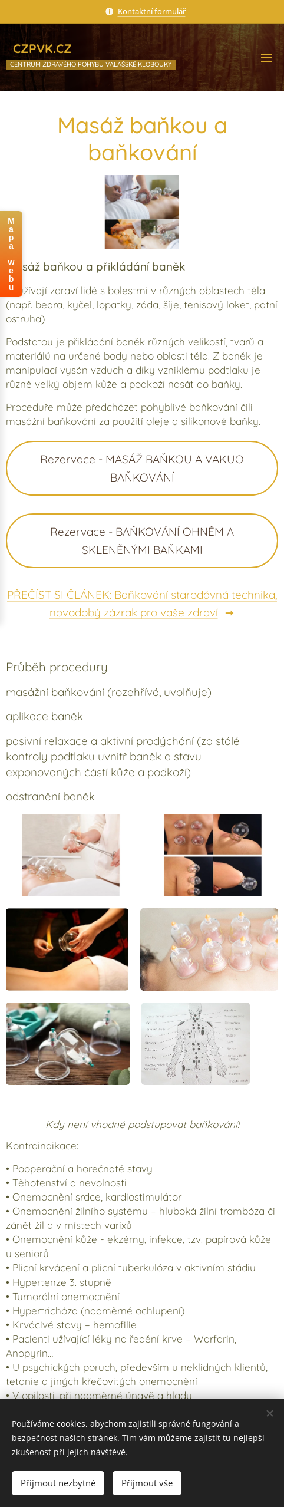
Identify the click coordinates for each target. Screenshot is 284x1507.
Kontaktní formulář (152, 11)
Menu (266, 57)
